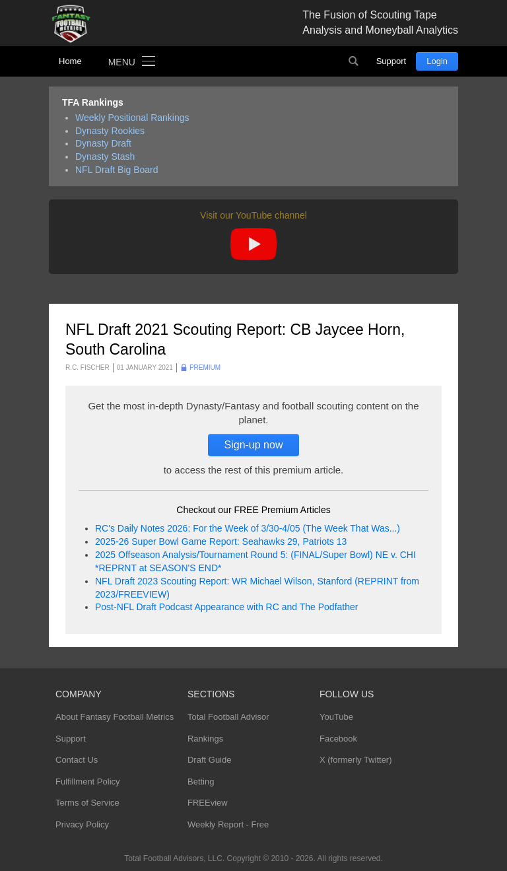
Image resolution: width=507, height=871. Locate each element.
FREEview (207, 803)
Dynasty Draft (103, 143)
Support (391, 61)
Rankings (205, 739)
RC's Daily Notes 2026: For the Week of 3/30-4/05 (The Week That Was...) (247, 528)
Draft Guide (209, 760)
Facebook (338, 739)
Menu (121, 62)
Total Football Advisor (228, 717)
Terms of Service (87, 803)
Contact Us (76, 760)
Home (70, 61)
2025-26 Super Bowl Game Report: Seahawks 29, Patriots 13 (221, 541)
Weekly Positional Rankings (132, 117)
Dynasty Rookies (110, 130)
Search (353, 61)
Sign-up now (253, 444)
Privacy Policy (82, 824)
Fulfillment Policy (87, 781)
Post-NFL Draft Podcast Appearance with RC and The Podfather (226, 607)
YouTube (336, 717)
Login (437, 61)
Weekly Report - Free (228, 824)
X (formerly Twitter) (356, 760)
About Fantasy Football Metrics (114, 717)
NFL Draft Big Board (116, 169)
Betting (200, 781)
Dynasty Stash (105, 156)
